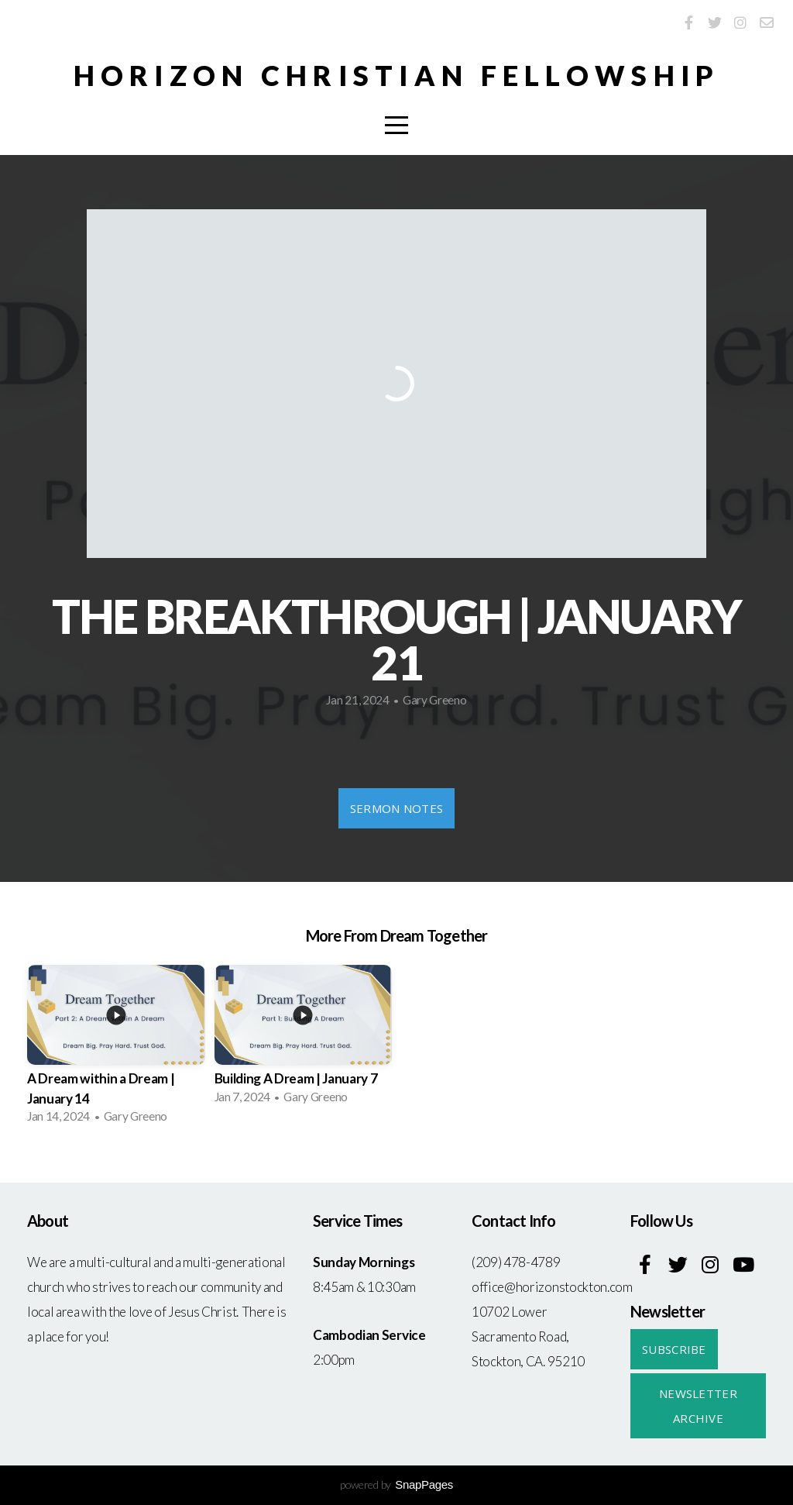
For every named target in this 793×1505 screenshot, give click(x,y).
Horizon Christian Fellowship (397, 75)
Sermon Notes (397, 808)
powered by (396, 1484)
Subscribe (674, 1349)
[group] (116, 1049)
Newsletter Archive (698, 1406)
